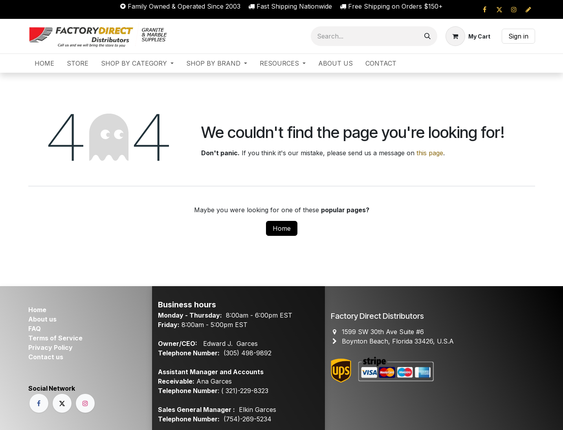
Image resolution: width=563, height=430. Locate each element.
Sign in (518, 36)
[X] (499, 9)
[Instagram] (514, 9)
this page (429, 153)
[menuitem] (44, 63)
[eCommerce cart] (468, 36)
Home (282, 228)
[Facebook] (485, 9)
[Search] (427, 36)
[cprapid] (528, 9)
